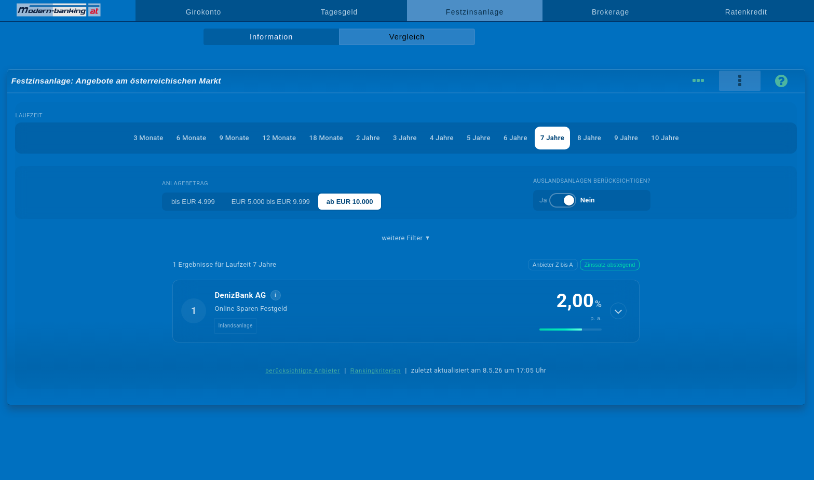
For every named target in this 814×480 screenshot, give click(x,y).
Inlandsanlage (235, 325)
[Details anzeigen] (618, 311)
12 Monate (279, 138)
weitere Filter (406, 238)
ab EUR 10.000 (350, 201)
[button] (406, 310)
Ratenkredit (746, 12)
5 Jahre (479, 138)
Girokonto (203, 12)
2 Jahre (368, 138)
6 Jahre (515, 138)
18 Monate (326, 138)
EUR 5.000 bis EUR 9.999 (271, 201)
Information (271, 37)
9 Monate (234, 138)
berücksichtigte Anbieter (302, 370)
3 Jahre (405, 138)
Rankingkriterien (375, 370)
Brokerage (610, 12)
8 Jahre (589, 138)
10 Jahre (665, 138)
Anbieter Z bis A (553, 265)
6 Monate (191, 138)
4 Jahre (442, 138)
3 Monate (148, 138)
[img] (570, 329)
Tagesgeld (339, 12)
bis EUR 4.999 (193, 201)
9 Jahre (626, 138)
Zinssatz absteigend (610, 265)
